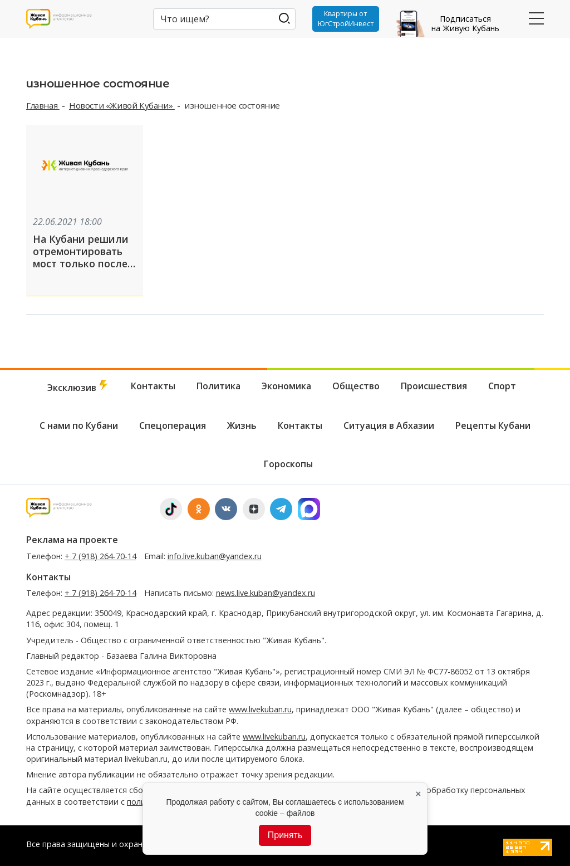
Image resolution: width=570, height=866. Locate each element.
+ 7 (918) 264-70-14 (100, 554)
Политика (218, 384)
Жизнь (242, 424)
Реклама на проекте (72, 538)
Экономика (286, 384)
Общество (356, 384)
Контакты (153, 384)
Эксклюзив (78, 385)
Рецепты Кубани (492, 424)
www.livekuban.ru (260, 707)
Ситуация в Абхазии (388, 424)
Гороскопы (288, 462)
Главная (43, 105)
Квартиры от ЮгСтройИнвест (345, 19)
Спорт (502, 384)
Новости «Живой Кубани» (122, 105)
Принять (285, 835)
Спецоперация (172, 424)
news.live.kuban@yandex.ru (265, 591)
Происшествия (434, 384)
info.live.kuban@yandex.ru (215, 554)
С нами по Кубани (79, 424)
